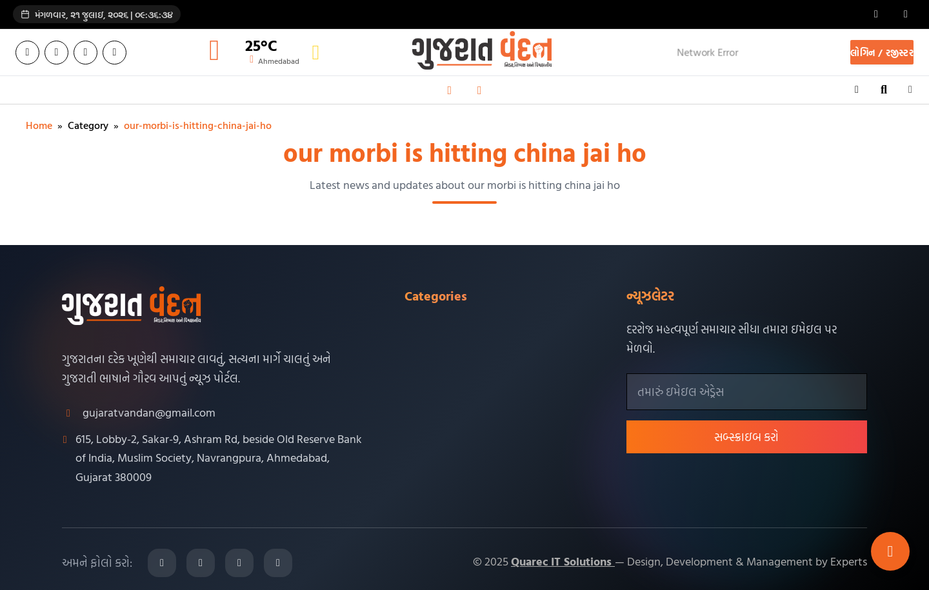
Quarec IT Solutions (563, 561)
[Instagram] (85, 52)
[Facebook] (27, 52)
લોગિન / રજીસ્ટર (882, 52)
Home (39, 125)
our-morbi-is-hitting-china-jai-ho (198, 125)
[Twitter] (56, 52)
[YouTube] (114, 52)
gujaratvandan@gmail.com (149, 412)
